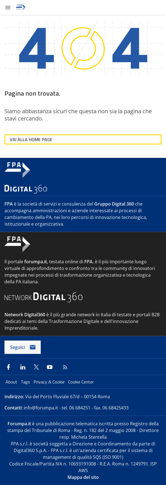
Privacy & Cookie (49, 381)
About (12, 381)
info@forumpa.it (41, 408)
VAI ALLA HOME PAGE (31, 139)
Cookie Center (81, 381)
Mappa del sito (83, 477)
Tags (26, 381)
